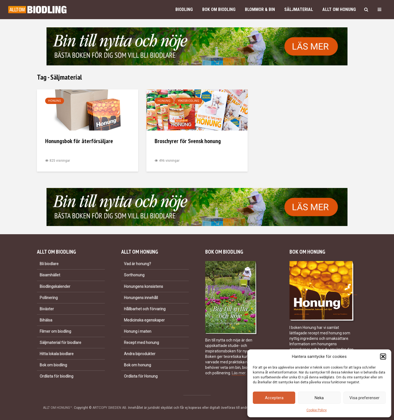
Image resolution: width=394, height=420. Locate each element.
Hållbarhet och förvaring (145, 309)
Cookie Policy (316, 410)
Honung (54, 100)
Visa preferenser (364, 397)
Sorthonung (134, 275)
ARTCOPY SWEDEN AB (109, 408)
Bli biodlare (49, 264)
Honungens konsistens (143, 286)
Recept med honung (141, 342)
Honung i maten (137, 331)
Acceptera (274, 397)
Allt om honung (339, 9)
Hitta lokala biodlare (57, 354)
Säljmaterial (298, 9)
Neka (319, 397)
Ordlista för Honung (141, 376)
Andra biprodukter (139, 354)
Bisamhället (50, 275)
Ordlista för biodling (56, 376)
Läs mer (238, 373)
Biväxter (47, 309)
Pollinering (49, 298)
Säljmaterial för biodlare (60, 342)
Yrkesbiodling (188, 100)
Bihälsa (46, 320)
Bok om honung (137, 365)
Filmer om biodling (55, 331)
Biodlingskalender (55, 286)
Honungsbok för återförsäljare (79, 141)
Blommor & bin (260, 9)
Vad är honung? (137, 264)
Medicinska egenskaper (144, 320)
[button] (383, 356)
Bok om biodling (219, 9)
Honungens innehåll (141, 298)
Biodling (184, 9)
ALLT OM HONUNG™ (57, 408)
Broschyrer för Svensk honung (188, 141)
